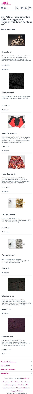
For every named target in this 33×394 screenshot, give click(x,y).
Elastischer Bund (8, 93)
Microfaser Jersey (8, 296)
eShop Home (5, 382)
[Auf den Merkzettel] (5, 69)
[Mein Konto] (26, 8)
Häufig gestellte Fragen (16, 391)
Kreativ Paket (6, 52)
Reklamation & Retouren (22, 388)
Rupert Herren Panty (9, 133)
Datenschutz (11, 388)
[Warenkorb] (30, 8)
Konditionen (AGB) (23, 385)
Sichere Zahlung (15, 382)
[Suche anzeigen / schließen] (17, 8)
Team (4, 388)
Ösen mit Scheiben (8, 215)
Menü (4, 8)
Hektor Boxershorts (9, 174)
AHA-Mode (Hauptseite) (10, 385)
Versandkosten (25, 378)
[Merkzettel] (21, 8)
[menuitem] (4, 8)
